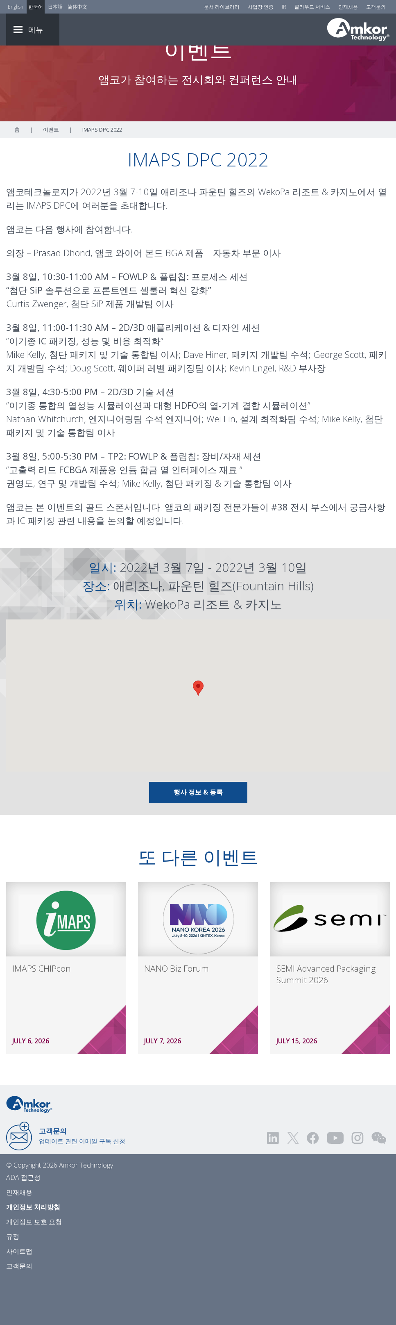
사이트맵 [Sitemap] (19, 1296)
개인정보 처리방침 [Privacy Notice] (33, 1252)
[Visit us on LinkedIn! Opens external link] (273, 1183)
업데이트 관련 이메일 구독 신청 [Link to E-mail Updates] (82, 1181)
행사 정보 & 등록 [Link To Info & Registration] (198, 837)
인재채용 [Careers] (348, 6)
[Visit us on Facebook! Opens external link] (312, 1183)
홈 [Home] (17, 175)
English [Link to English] (15, 6)
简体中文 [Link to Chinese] (77, 6)
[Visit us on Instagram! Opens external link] (357, 1183)
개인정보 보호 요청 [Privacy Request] (34, 1267)
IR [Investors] (284, 6)
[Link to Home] (29, 1149)
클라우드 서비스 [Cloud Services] (312, 6)
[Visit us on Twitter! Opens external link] (293, 1183)
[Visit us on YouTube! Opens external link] (335, 1183)
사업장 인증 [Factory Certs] (261, 6)
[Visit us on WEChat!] (378, 1183)
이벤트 (51, 175)
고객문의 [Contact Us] (376, 6)
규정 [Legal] (12, 1281)
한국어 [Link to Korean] (35, 6)
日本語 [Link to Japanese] (55, 6)
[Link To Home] (358, 29)
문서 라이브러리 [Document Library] (222, 6)
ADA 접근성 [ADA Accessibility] (23, 1222)
